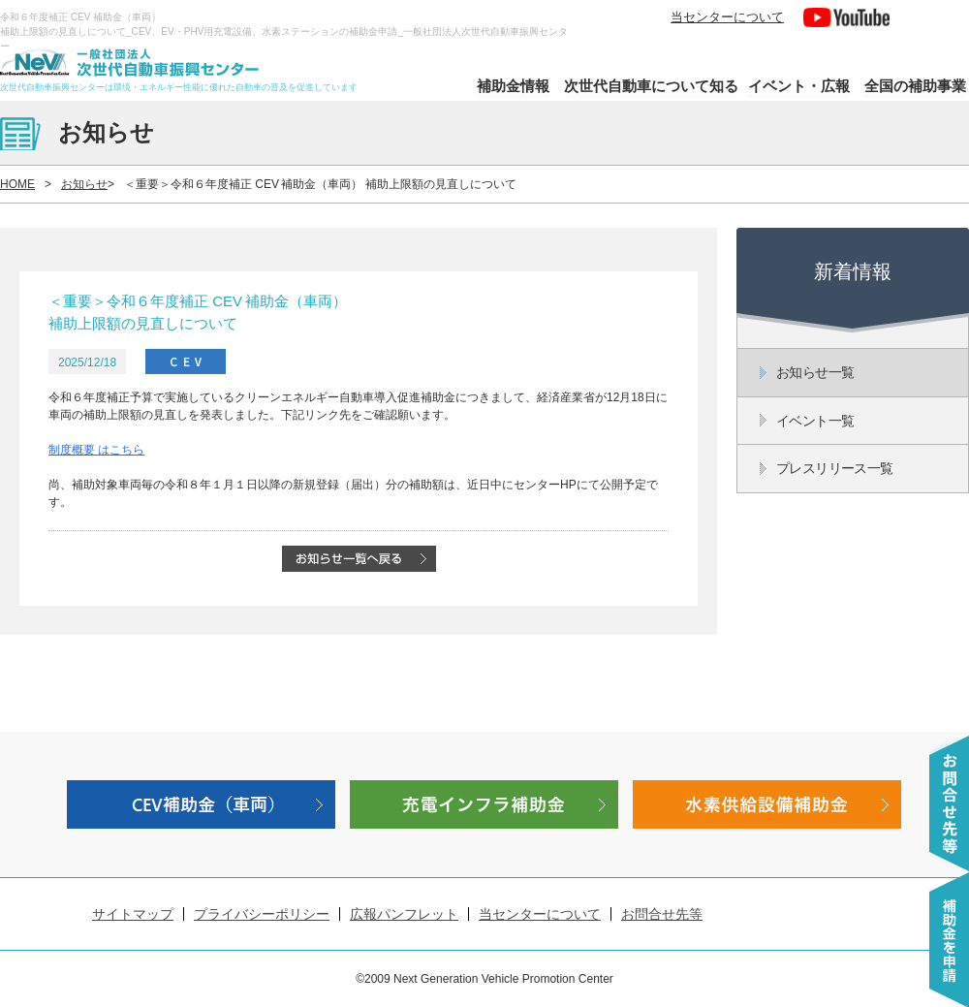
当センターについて (727, 17)
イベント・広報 (799, 86)
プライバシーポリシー (261, 914)
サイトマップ (132, 914)
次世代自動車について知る (651, 86)
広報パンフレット (404, 914)
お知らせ (84, 184)
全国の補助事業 (915, 86)
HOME (17, 184)
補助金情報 (513, 86)
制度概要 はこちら (96, 449)
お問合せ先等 (662, 914)
